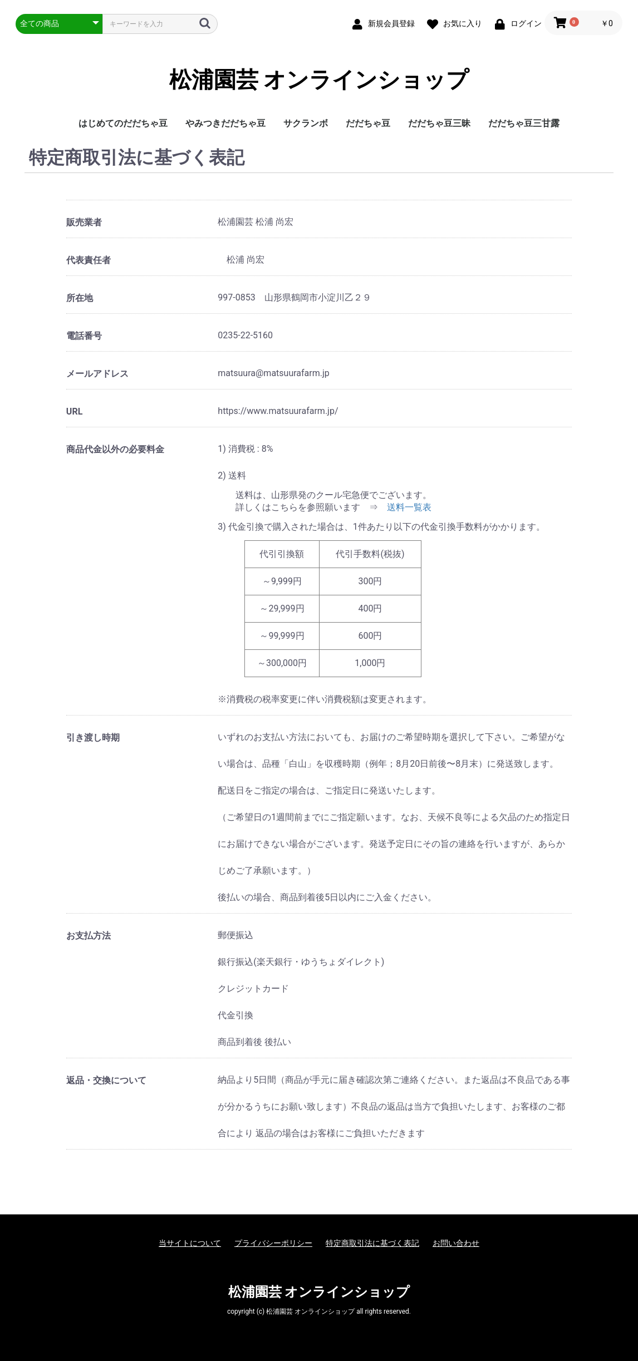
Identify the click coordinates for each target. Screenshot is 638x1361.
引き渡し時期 (93, 737)
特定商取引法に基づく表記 (372, 1243)
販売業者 (84, 222)
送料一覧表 (409, 507)
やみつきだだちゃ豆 (225, 123)
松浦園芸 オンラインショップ (319, 80)
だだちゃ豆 (368, 123)
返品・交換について (106, 1080)
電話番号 (84, 336)
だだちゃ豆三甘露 (524, 123)
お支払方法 (88, 935)
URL (74, 411)
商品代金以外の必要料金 (115, 449)
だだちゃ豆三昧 (439, 123)
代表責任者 (88, 260)
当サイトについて (190, 1243)
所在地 (79, 298)
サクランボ (305, 123)
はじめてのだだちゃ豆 (123, 123)
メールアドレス (97, 373)
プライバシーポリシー (273, 1243)
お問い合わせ (456, 1243)
